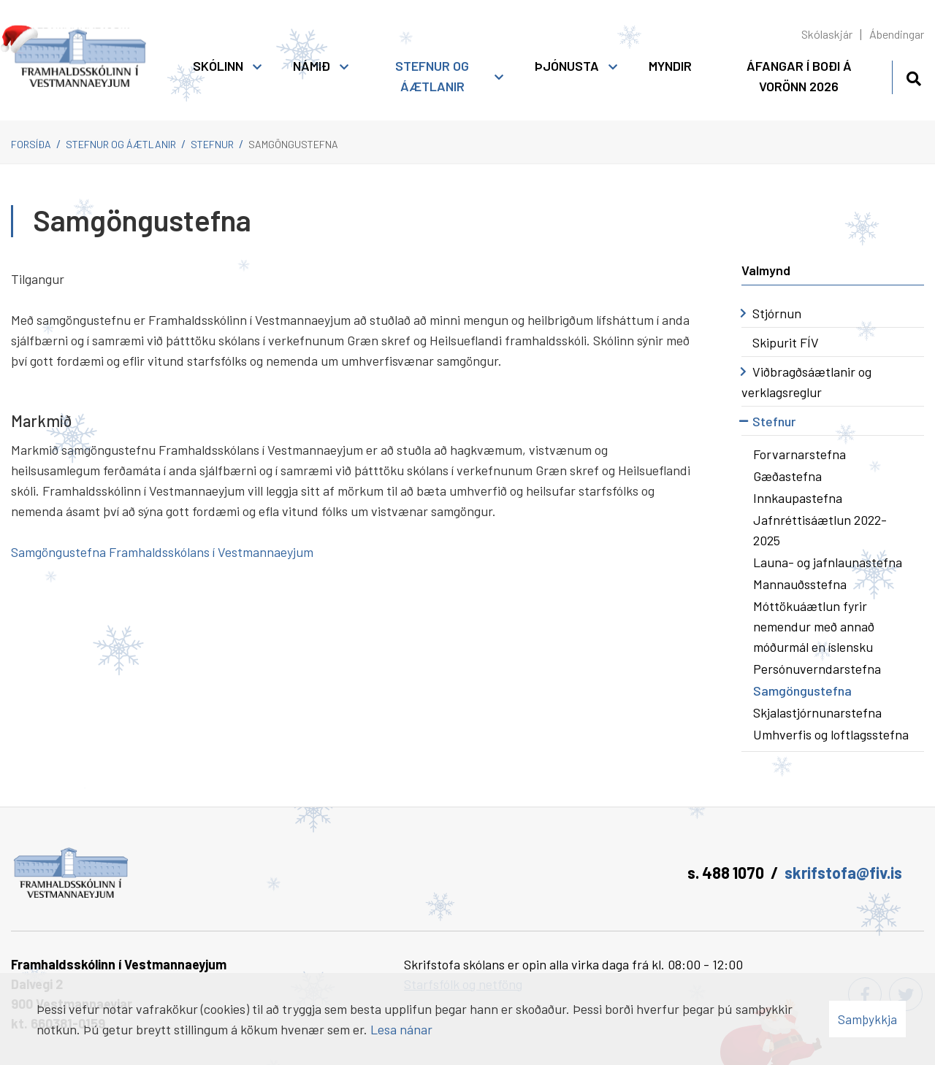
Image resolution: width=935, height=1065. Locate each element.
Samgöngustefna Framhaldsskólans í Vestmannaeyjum (162, 552)
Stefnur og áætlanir (121, 144)
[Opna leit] (913, 76)
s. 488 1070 (725, 872)
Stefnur (212, 144)
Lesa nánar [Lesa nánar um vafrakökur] (401, 1029)
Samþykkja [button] (867, 1019)
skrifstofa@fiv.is (843, 872)
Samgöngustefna (293, 144)
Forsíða (31, 144)
